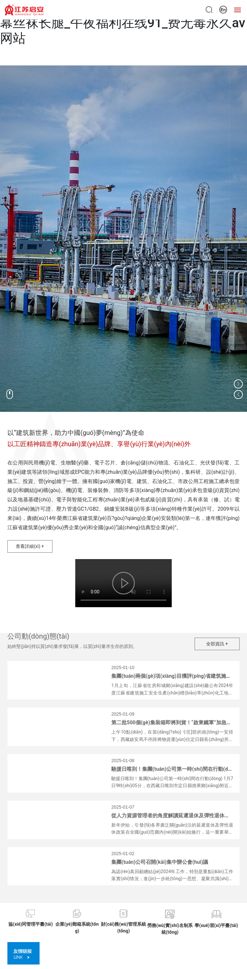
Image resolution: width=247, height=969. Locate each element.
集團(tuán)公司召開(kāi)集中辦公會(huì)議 (159, 862)
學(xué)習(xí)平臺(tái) (216, 925)
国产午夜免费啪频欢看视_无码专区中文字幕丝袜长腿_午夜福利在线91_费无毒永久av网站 (122, 23)
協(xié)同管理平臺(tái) (30, 924)
